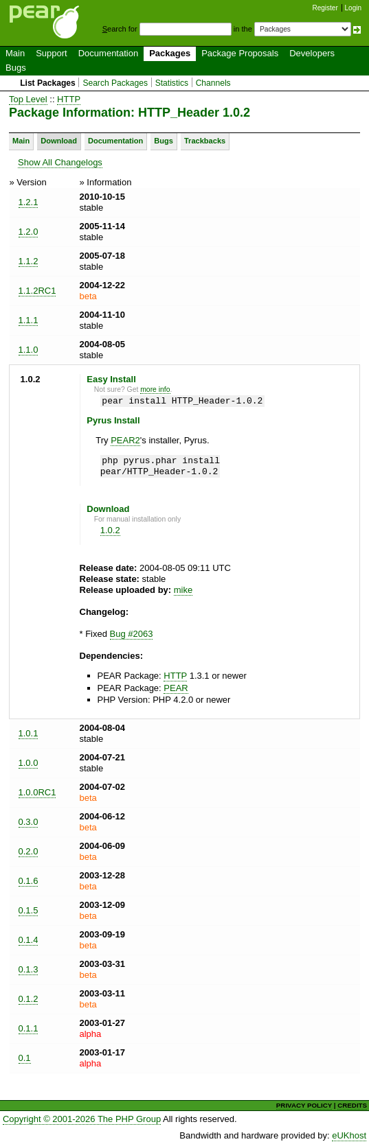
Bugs (15, 67)
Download (59, 141)
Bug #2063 (131, 634)
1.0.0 (28, 763)
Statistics (171, 83)
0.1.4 (28, 940)
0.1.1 (28, 1028)
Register (325, 8)
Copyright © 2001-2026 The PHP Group (82, 1119)
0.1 (25, 1058)
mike (183, 590)
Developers (312, 53)
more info (155, 389)
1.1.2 (28, 261)
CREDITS (352, 1105)
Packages (169, 53)
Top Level (28, 99)
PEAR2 (125, 440)
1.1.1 (28, 320)
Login (353, 8)
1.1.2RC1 (37, 290)
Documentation (108, 53)
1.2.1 (28, 202)
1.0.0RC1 (37, 792)
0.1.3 (28, 969)
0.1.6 (28, 881)
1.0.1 (28, 733)
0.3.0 (28, 822)
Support (51, 53)
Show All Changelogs (60, 162)
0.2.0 (28, 851)
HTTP (68, 99)
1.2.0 (28, 231)
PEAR (176, 688)
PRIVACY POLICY (304, 1105)
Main (15, 53)
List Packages (48, 83)
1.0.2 (110, 530)
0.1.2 (28, 999)
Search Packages (115, 83)
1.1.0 (28, 350)
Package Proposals (239, 53)
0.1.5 (28, 910)
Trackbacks (204, 141)
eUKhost (349, 1135)
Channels (213, 83)
